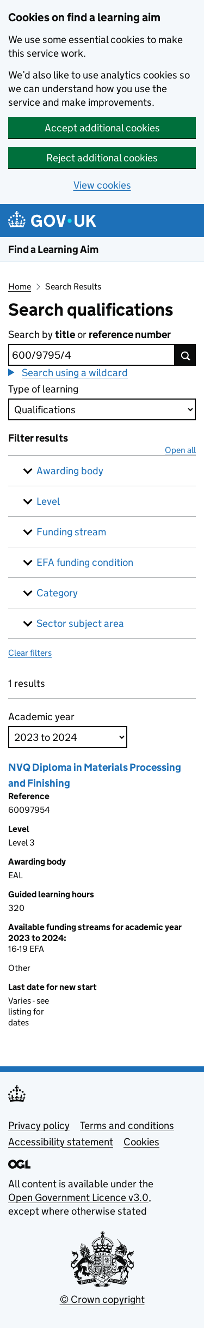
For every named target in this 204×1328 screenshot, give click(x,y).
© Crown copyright (102, 1299)
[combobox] (91, 355)
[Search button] (185, 355)
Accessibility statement (60, 1142)
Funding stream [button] (71, 532)
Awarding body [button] (69, 470)
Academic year (41, 716)
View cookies (102, 185)
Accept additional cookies (102, 128)
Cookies (141, 1142)
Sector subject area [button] (80, 623)
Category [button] (57, 593)
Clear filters (30, 653)
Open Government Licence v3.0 (78, 1197)
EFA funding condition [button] (84, 562)
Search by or (89, 334)
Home (19, 286)
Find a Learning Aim (53, 249)
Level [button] (48, 501)
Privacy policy (39, 1125)
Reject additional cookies (102, 158)
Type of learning (43, 389)
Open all (180, 450)
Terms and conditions (127, 1125)
